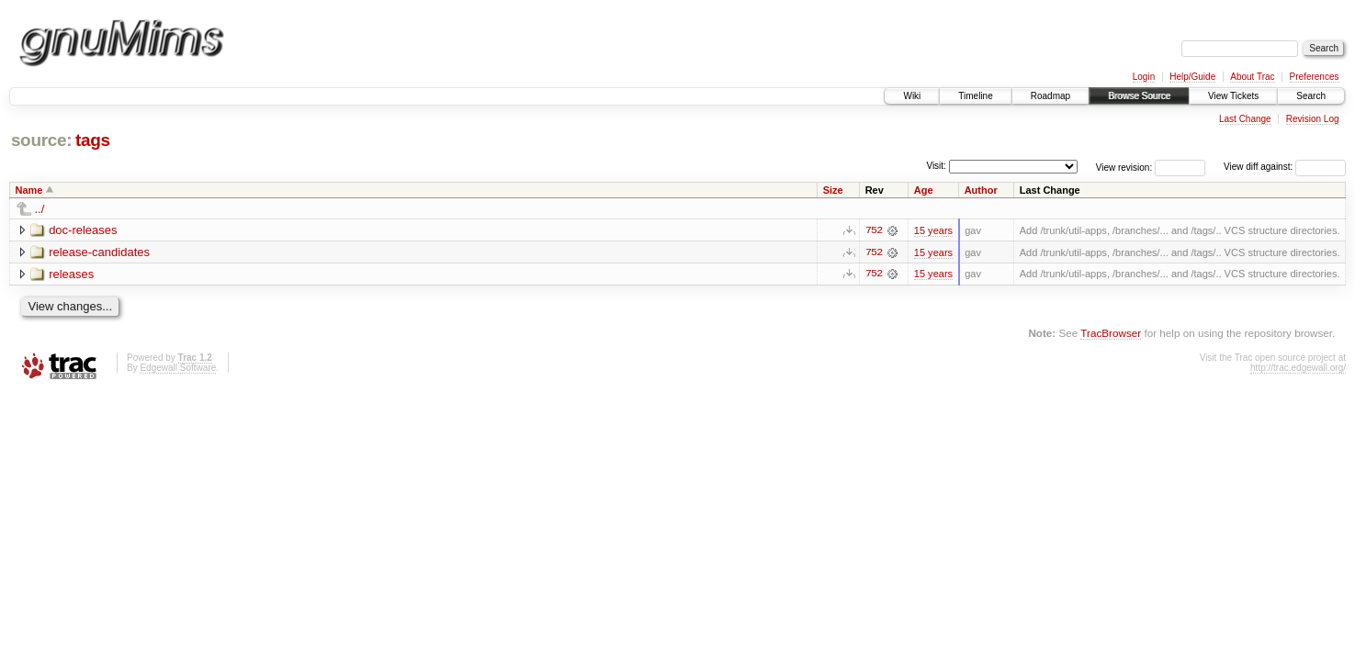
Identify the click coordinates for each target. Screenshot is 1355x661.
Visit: (936, 166)
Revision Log (1312, 119)
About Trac (1252, 77)
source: (41, 140)
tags (92, 140)
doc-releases (83, 230)
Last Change (1245, 119)
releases (71, 274)
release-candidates (99, 252)
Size (833, 190)
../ (40, 209)
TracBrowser (1110, 334)
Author (981, 190)
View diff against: (1285, 167)
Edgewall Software (178, 368)
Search (1311, 96)
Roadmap (1050, 96)
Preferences (1314, 77)
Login (1144, 77)
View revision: (1124, 167)
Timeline (975, 96)
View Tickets (1233, 96)
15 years (933, 230)
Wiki (911, 96)
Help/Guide (1192, 77)
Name (29, 190)
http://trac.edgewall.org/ (1298, 368)
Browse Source (1139, 96)
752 (873, 230)
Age (923, 190)
